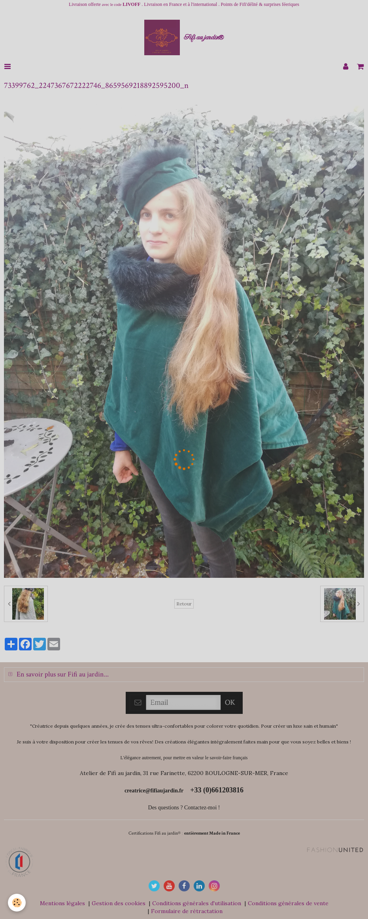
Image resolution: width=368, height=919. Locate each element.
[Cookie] (17, 903)
